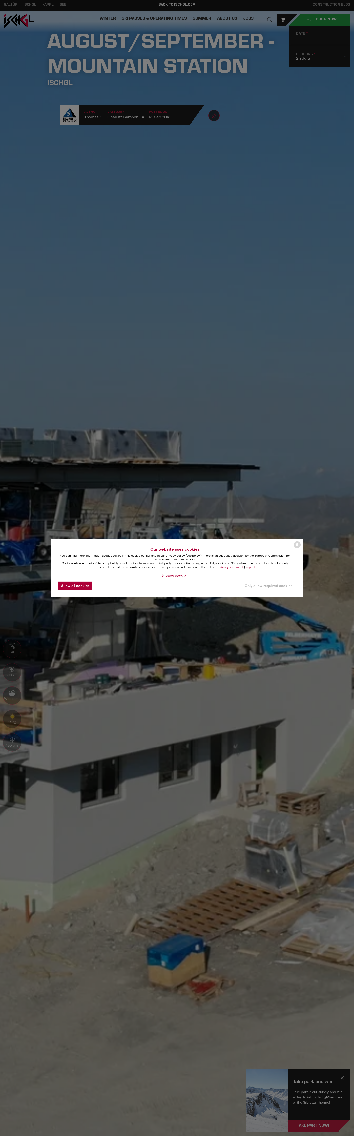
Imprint (250, 567)
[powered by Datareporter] (297, 547)
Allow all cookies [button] (75, 586)
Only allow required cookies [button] (269, 586)
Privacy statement (231, 567)
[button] (173, 576)
